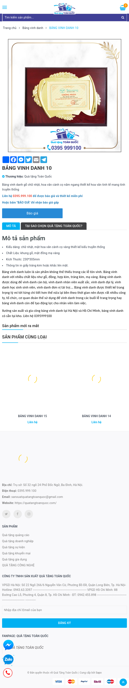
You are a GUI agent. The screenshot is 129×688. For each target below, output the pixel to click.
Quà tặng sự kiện (13, 547)
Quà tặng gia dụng (14, 559)
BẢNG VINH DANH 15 (32, 416)
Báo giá (32, 213)
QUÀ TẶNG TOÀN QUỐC (26, 648)
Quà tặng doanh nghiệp (17, 541)
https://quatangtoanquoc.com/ (36, 503)
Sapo (99, 672)
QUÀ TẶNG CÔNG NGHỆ (18, 565)
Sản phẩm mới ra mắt (20, 326)
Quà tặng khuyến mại (16, 553)
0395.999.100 (27, 490)
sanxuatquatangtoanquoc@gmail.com (37, 497)
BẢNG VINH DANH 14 (96, 416)
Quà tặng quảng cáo (15, 535)
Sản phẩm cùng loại (24, 336)
